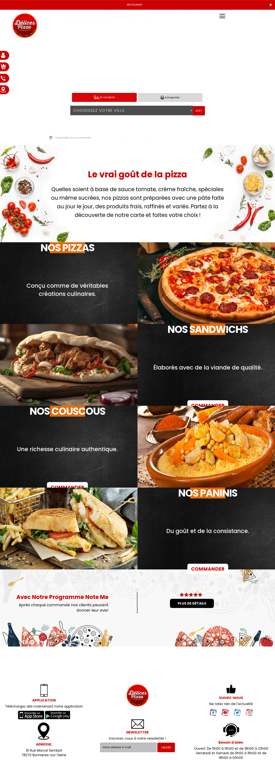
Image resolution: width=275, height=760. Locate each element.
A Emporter (170, 98)
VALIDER (166, 747)
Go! (199, 111)
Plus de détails (192, 603)
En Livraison (104, 97)
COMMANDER (207, 405)
